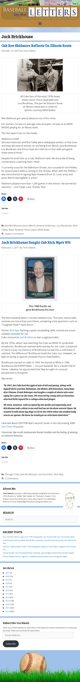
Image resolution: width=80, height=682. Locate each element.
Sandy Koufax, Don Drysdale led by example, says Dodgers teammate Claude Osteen (38, 553)
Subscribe (11, 643)
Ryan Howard (16, 229)
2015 (7, 593)
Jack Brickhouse (13, 225)
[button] (40, 23)
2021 (7, 572)
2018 (7, 583)
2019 (7, 579)
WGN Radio (43, 229)
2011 (7, 607)
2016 (7, 590)
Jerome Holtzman (46, 225)
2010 (7, 611)
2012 (7, 604)
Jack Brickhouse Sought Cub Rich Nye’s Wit (35, 242)
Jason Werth (29, 225)
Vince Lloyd (30, 229)
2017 (7, 586)
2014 (7, 597)
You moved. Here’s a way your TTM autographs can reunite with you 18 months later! (39, 537)
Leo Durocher (45, 474)
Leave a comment (14, 233)
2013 (7, 600)
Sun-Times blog (9, 426)
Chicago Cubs (12, 474)
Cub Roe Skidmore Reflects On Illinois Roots (36, 45)
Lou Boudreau (64, 225)
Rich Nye (14, 330)
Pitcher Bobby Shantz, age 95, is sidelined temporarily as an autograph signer (35, 556)
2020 (7, 576)
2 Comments (11, 478)
